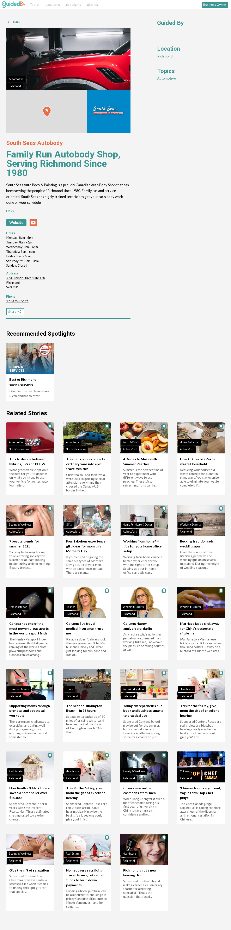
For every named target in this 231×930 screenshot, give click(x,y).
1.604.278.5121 (17, 301)
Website (16, 222)
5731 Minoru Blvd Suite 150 (25, 278)
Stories (92, 4)
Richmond (15, 86)
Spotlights (73, 4)
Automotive (16, 79)
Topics (34, 4)
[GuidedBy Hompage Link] (13, 4)
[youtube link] (33, 222)
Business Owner (214, 4)
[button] (47, 111)
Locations (52, 4)
